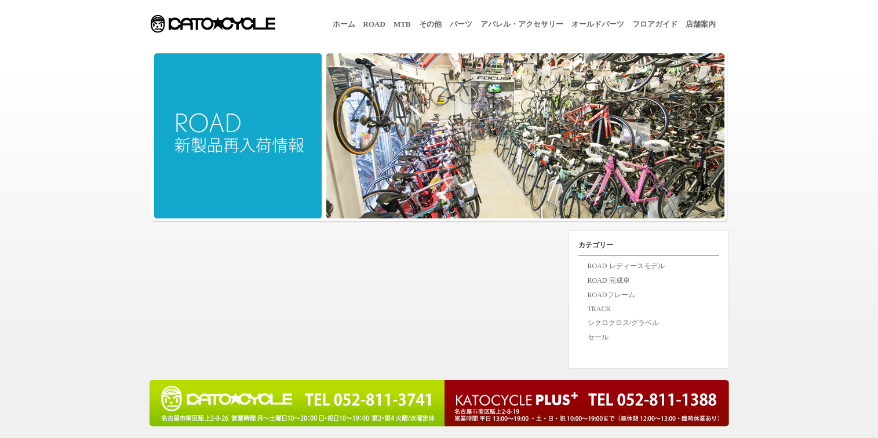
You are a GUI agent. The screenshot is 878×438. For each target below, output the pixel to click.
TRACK (599, 309)
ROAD (374, 24)
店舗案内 (701, 24)
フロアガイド (654, 24)
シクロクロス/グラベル (623, 323)
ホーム (344, 24)
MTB (402, 24)
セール (598, 337)
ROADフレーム (611, 295)
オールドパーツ (597, 24)
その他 (430, 24)
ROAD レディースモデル (626, 266)
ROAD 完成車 (609, 280)
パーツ (461, 24)
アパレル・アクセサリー (521, 24)
